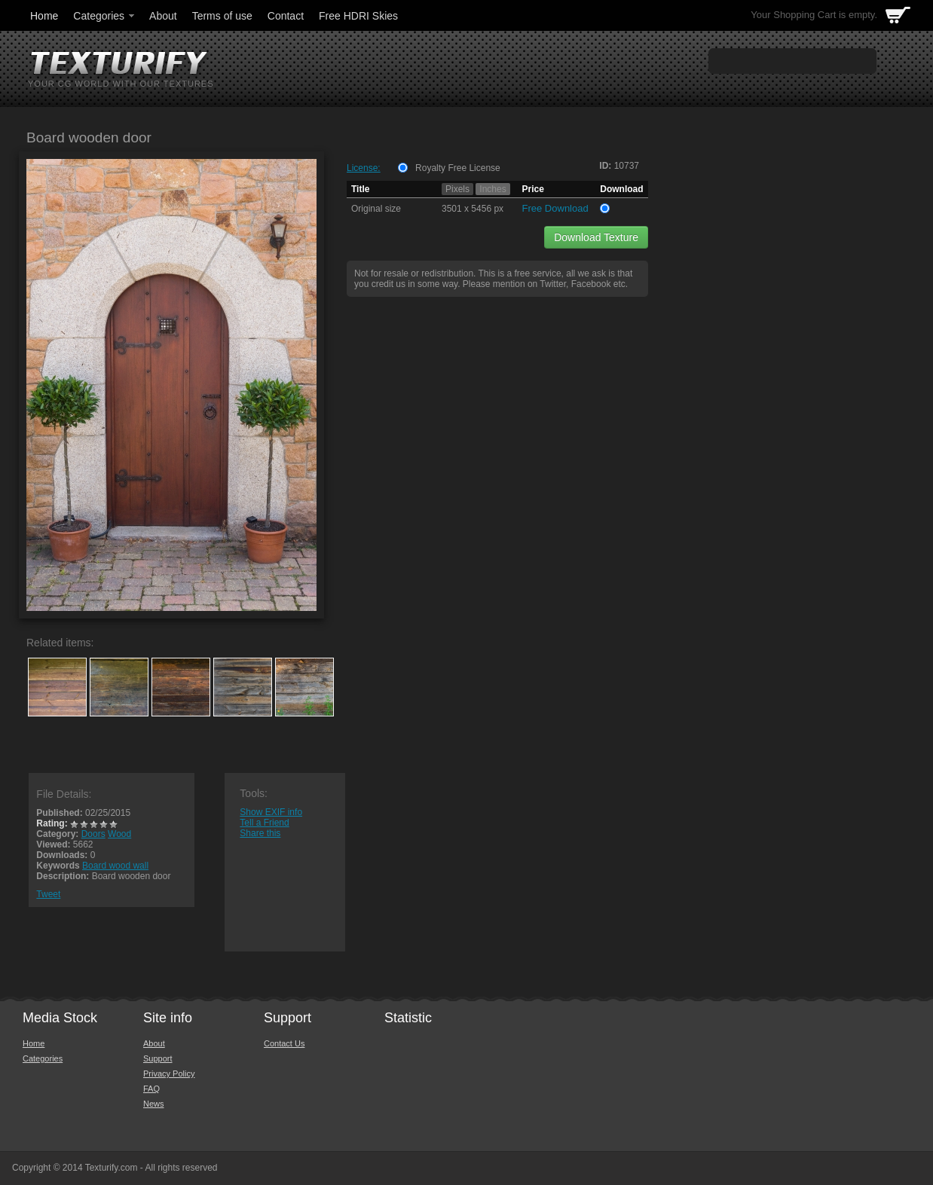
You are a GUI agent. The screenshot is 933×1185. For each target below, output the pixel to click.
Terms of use (222, 16)
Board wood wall (115, 865)
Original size (376, 208)
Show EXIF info (271, 812)
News (153, 1103)
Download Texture (596, 237)
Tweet (48, 894)
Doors (93, 834)
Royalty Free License (457, 168)
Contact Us (284, 1043)
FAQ (151, 1088)
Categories (104, 16)
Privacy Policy (168, 1073)
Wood (119, 834)
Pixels (457, 189)
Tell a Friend (264, 822)
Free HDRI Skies (358, 16)
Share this (260, 833)
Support (158, 1058)
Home (44, 16)
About (163, 16)
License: (364, 168)
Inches (492, 189)
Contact (286, 16)
